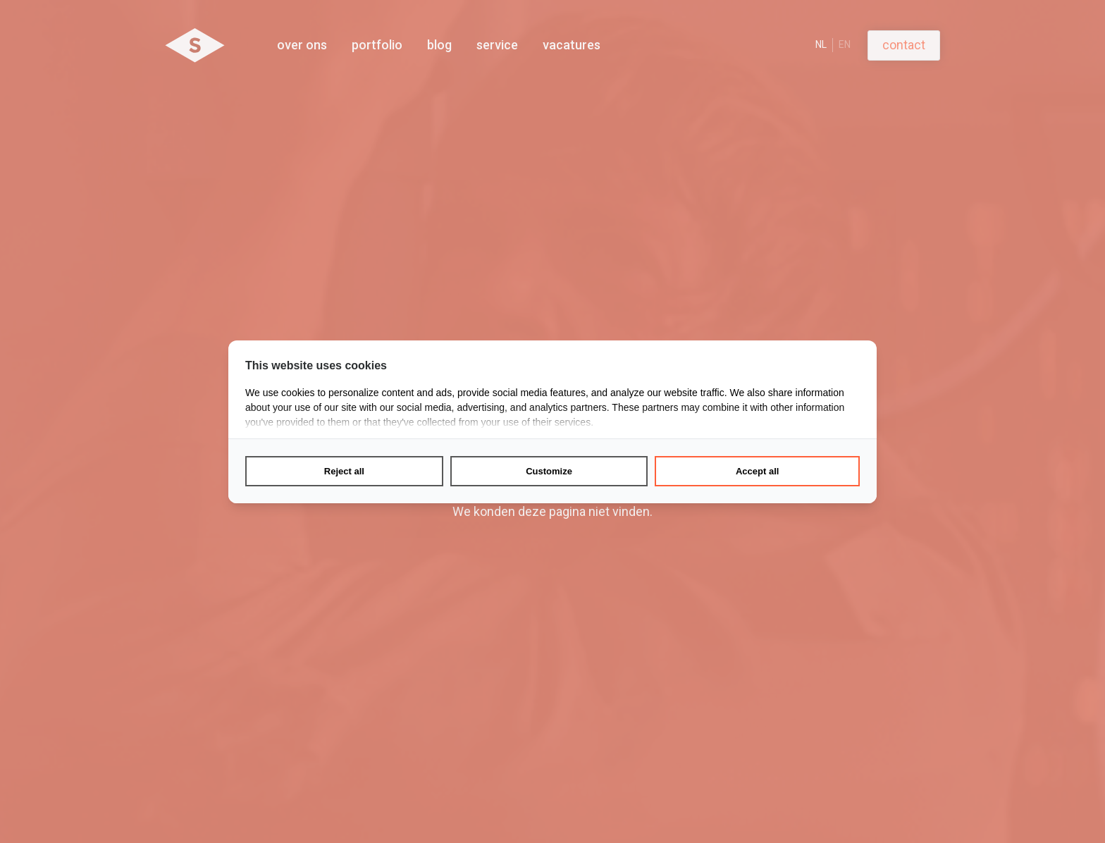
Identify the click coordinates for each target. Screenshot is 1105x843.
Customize (549, 471)
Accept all (757, 471)
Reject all (344, 471)
